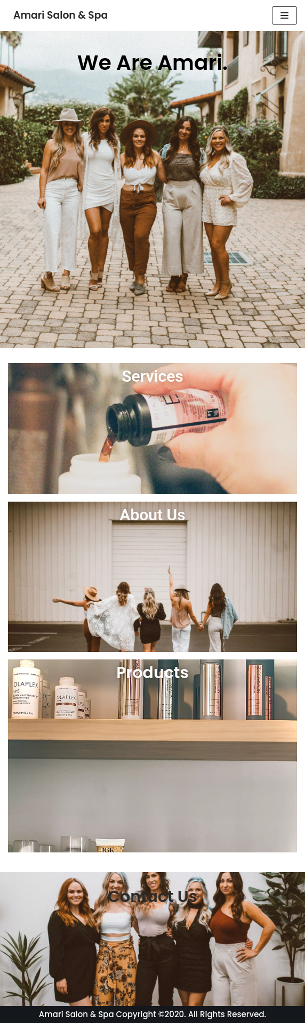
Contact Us (152, 896)
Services (152, 376)
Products (152, 673)
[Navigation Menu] (284, 15)
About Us (152, 514)
